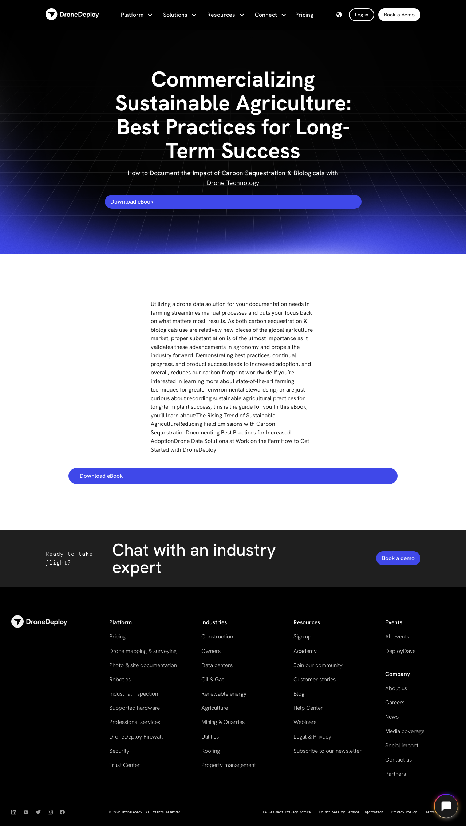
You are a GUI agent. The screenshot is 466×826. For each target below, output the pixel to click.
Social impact (401, 745)
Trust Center (124, 765)
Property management (228, 765)
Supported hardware (134, 708)
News (392, 716)
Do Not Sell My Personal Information (351, 812)
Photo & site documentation (143, 665)
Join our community (318, 665)
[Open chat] (446, 806)
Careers (394, 702)
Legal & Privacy (312, 736)
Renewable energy (223, 693)
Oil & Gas (212, 679)
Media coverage (404, 731)
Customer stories (314, 679)
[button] (136, 14)
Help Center (308, 708)
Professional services (134, 722)
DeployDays (400, 651)
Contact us (398, 759)
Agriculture (214, 708)
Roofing (210, 751)
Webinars (304, 722)
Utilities (210, 736)
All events (397, 636)
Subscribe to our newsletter (327, 751)
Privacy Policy (404, 812)
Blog (298, 693)
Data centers (217, 665)
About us (396, 688)
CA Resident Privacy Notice (287, 812)
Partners (395, 774)
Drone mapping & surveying (143, 651)
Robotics (120, 679)
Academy (305, 651)
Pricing (304, 15)
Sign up (302, 636)
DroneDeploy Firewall (136, 736)
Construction (217, 636)
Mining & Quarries (223, 722)
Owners (211, 651)
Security (119, 751)
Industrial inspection (133, 693)
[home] (72, 14)
